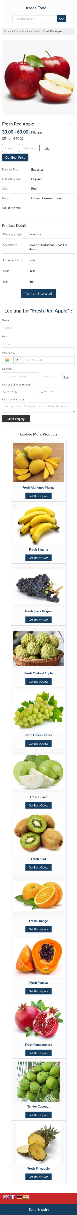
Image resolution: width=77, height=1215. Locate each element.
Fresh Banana (38, 549)
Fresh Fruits (33, 31)
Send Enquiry (39, 1209)
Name (5, 320)
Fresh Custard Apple (38, 673)
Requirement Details (14, 399)
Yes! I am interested (38, 293)
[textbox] (31, 148)
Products (19, 31)
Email (5, 336)
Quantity (7, 369)
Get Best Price (15, 157)
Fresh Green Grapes (38, 735)
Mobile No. (8, 352)
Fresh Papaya (38, 982)
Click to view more (12, 207)
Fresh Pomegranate (38, 1044)
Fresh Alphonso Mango (38, 487)
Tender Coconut (38, 1106)
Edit (47, 148)
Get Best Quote (38, 496)
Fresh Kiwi (38, 859)
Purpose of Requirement (16, 384)
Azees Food (35, 8)
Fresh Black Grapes (38, 611)
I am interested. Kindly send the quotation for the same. (38, 407)
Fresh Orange (38, 921)
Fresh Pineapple (38, 1168)
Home (7, 31)
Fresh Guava (38, 797)
